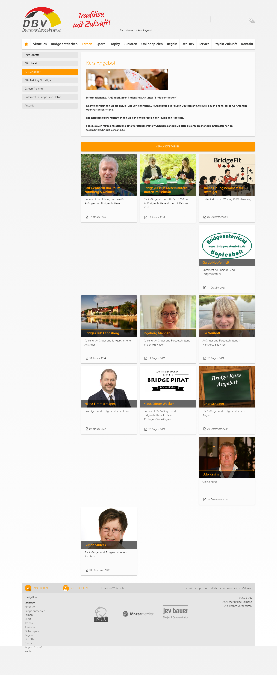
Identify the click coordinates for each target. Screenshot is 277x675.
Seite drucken (75, 588)
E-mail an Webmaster (113, 588)
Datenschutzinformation (226, 588)
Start (122, 30)
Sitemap (247, 588)
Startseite (30, 603)
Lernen (130, 30)
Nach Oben (36, 588)
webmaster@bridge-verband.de (105, 130)
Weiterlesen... (125, 217)
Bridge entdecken (165, 97)
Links (190, 588)
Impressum (202, 588)
